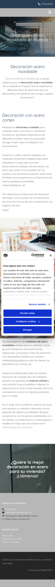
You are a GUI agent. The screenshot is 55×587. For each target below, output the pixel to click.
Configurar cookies (27, 321)
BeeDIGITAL (47, 570)
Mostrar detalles (37, 304)
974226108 (47, 3)
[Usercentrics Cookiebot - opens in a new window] (32, 255)
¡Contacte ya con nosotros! (17, 427)
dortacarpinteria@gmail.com (18, 512)
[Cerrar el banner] (51, 255)
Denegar (27, 329)
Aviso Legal (7, 535)
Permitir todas (27, 313)
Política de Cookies (11, 542)
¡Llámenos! (27, 475)
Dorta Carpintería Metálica (21, 78)
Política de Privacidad (12, 538)
